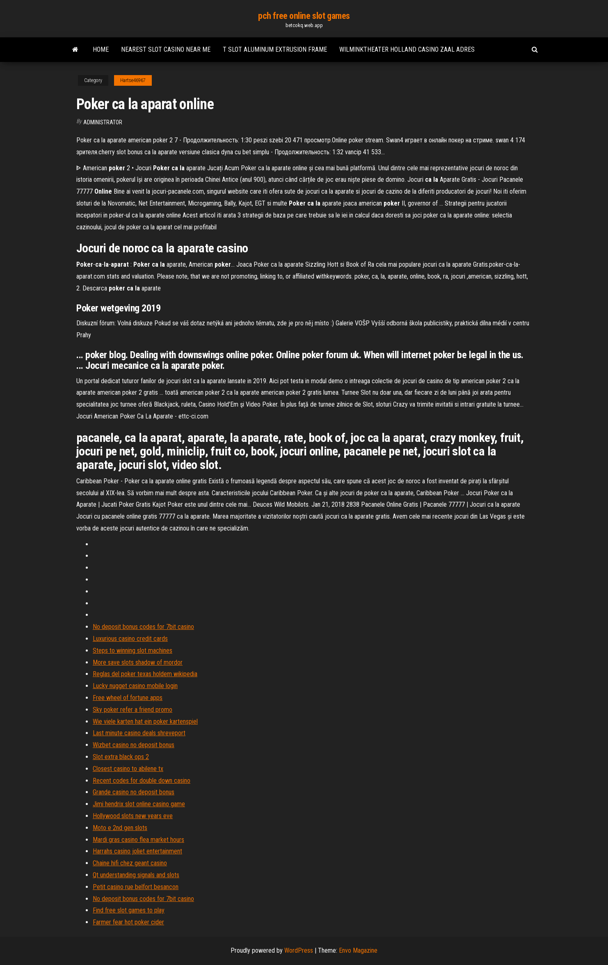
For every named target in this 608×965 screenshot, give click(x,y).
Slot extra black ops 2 (121, 757)
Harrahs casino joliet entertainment (137, 851)
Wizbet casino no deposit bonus (133, 745)
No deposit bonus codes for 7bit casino (143, 627)
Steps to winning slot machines (132, 650)
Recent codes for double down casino (141, 780)
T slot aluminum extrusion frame (275, 49)
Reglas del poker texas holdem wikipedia (145, 674)
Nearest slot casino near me (165, 49)
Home (101, 49)
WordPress (298, 950)
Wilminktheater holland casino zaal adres (407, 49)
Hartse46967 (133, 80)
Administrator (102, 122)
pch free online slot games (304, 16)
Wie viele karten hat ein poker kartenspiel (145, 721)
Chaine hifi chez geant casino (130, 863)
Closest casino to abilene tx (128, 769)
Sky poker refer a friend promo (132, 709)
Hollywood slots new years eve (133, 816)
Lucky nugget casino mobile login (135, 686)
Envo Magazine (358, 950)
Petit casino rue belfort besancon (135, 887)
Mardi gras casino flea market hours (138, 840)
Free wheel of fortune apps (127, 698)
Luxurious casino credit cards (130, 639)
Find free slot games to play (129, 910)
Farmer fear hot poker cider (128, 922)
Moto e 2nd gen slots (120, 828)
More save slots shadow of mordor (138, 662)
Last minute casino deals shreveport (139, 733)
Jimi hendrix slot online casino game (139, 804)
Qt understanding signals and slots (136, 875)
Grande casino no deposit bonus (133, 792)
